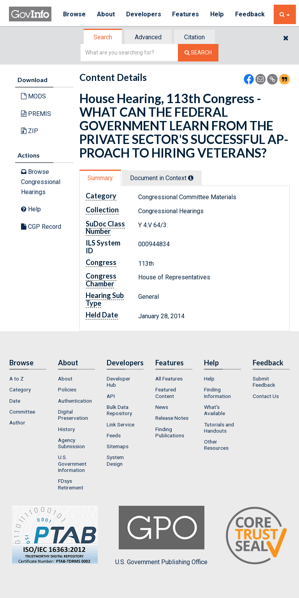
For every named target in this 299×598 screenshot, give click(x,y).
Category (20, 389)
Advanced (148, 37)
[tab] (103, 37)
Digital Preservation (73, 415)
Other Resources (216, 444)
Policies (67, 389)
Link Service (120, 424)
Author (17, 422)
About (106, 14)
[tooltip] (190, 178)
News (161, 407)
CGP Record (41, 226)
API (111, 396)
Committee (22, 412)
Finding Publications (169, 432)
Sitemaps (117, 446)
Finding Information (217, 392)
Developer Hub (118, 381)
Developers (144, 14)
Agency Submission (71, 443)
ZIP (29, 131)
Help (218, 14)
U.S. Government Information (72, 463)
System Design (115, 460)
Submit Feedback (264, 381)
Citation (194, 37)
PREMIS (36, 113)
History (66, 429)
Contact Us (266, 396)
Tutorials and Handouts (219, 427)
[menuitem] (27, 379)
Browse (74, 14)
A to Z (16, 378)
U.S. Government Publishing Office (161, 536)
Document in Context (161, 178)
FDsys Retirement (70, 484)
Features (186, 14)
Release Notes (171, 418)
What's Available (214, 410)
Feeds (114, 435)
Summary (100, 178)
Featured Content (165, 392)
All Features (169, 378)
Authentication (75, 401)
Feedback (250, 14)
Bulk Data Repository (119, 410)
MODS (33, 96)
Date (14, 401)
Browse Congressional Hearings (40, 181)
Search (102, 37)
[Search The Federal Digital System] (198, 52)
